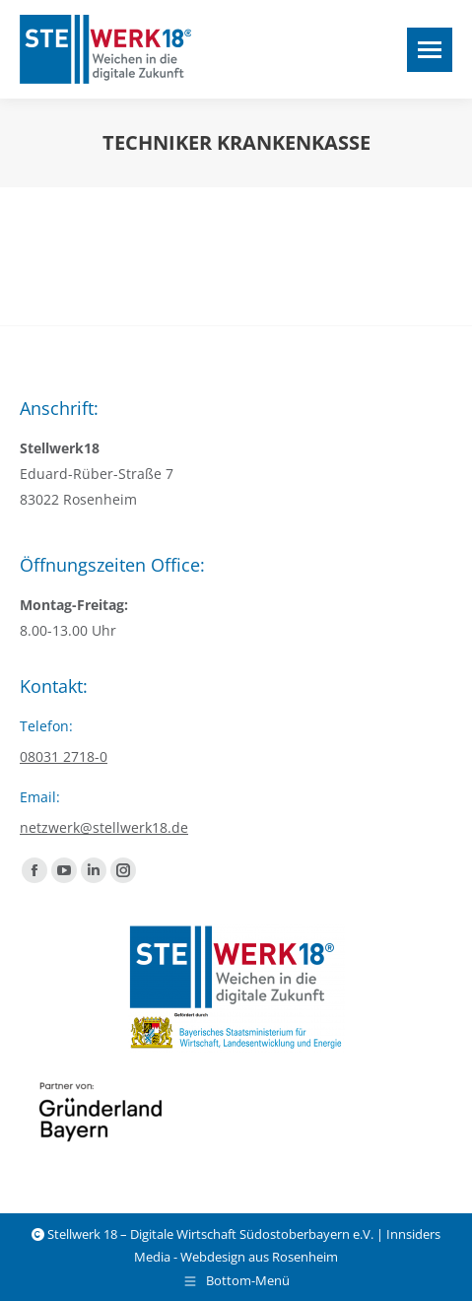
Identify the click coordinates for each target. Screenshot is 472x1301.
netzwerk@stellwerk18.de (104, 827)
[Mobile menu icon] (429, 50)
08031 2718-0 (63, 756)
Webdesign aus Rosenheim (259, 1257)
